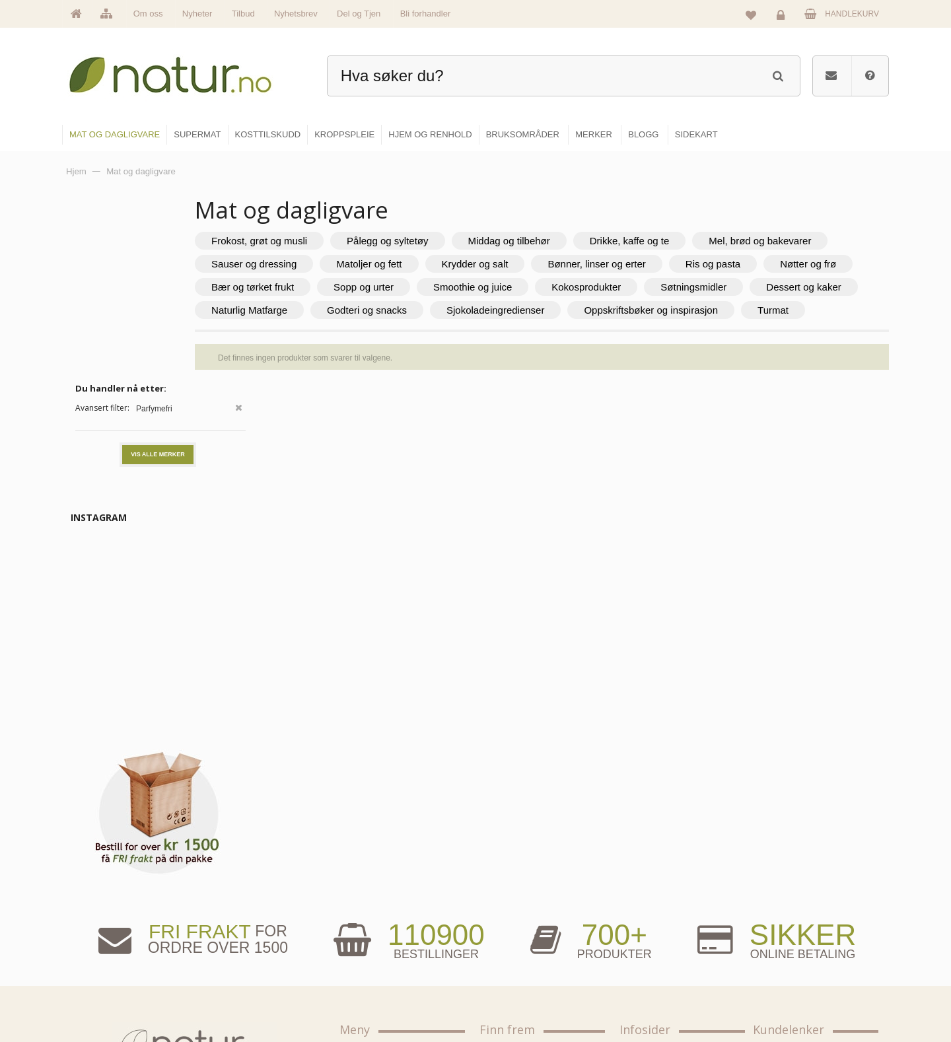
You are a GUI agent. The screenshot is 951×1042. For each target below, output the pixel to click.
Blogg (643, 879)
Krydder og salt (694, 263)
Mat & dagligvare (522, 879)
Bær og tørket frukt (520, 287)
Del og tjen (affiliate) (668, 964)
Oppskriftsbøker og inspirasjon (493, 333)
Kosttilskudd (514, 936)
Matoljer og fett (588, 263)
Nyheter (197, 13)
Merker (365, 936)
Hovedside (371, 879)
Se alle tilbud (375, 993)
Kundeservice (790, 936)
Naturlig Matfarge (656, 310)
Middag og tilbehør (586, 240)
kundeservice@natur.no (194, 957)
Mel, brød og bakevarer (340, 263)
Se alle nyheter (379, 964)
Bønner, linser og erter (815, 263)
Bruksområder (657, 908)
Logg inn (782, 17)
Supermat (510, 908)
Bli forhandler (425, 13)
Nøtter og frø (411, 287)
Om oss (148, 13)
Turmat (615, 333)
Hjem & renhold (520, 993)
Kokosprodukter (323, 310)
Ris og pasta (316, 287)
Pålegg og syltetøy (464, 240)
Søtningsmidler (431, 310)
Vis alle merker (158, 276)
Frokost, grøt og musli (336, 240)
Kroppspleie (513, 964)
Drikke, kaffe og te (707, 240)
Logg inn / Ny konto (800, 879)
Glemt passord (792, 908)
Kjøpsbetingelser (795, 964)
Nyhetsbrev (296, 13)
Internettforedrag (662, 936)
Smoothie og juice (740, 287)
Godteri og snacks (774, 310)
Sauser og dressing (473, 263)
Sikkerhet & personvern (807, 993)
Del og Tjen (358, 13)
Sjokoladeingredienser (337, 333)
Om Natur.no (375, 908)
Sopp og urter (631, 287)
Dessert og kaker (540, 310)
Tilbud (243, 13)
